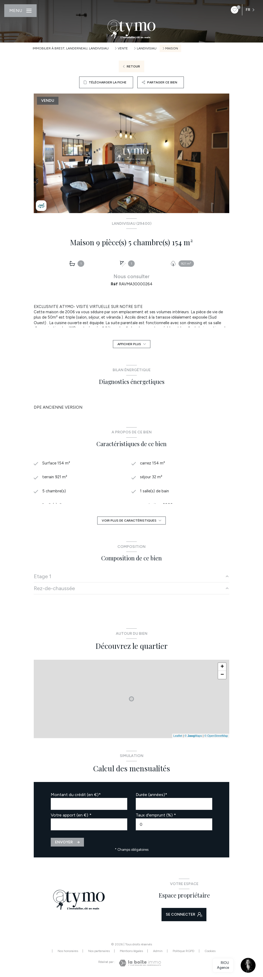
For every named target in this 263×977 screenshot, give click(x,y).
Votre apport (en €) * (71, 815)
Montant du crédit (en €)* (76, 794)
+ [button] (222, 667)
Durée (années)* (151, 794)
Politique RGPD (183, 951)
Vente (123, 48)
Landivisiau (146, 48)
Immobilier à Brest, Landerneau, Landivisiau (71, 48)
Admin (158, 951)
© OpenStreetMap (216, 735)
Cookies (210, 951)
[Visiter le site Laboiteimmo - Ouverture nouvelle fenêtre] (140, 963)
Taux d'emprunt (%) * (156, 815)
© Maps (193, 735)
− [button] (222, 675)
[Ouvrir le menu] (20, 10)
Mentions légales (131, 951)
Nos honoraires (68, 951)
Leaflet (177, 735)
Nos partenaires (99, 951)
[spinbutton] (174, 824)
